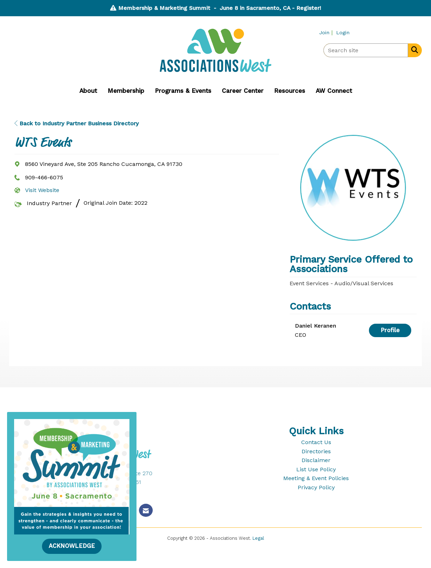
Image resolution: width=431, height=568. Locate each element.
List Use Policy (316, 469)
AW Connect (334, 90)
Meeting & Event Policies (316, 478)
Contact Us (316, 442)
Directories (316, 451)
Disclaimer (316, 460)
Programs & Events (183, 90)
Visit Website (42, 190)
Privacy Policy (316, 487)
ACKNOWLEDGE (72, 546)
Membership (126, 90)
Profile (390, 330)
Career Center (242, 90)
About (88, 90)
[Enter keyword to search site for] (365, 50)
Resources (289, 90)
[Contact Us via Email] (146, 510)
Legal (258, 538)
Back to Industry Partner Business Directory (76, 123)
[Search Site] (413, 49)
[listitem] (326, 32)
